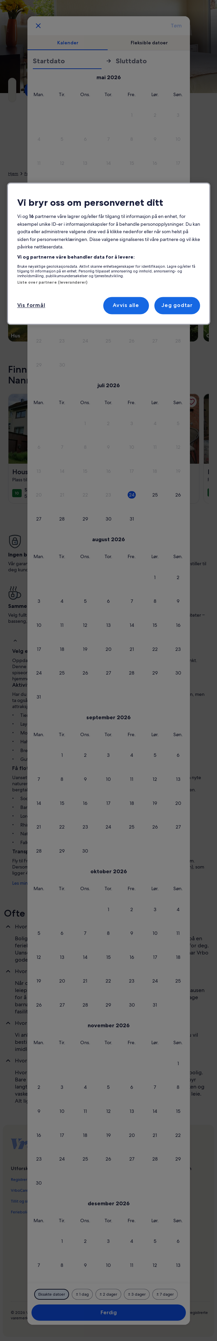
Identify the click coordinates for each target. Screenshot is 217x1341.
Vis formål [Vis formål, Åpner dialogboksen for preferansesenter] (31, 305)
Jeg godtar (177, 305)
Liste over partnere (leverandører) (52, 282)
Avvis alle (126, 305)
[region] (108, 254)
